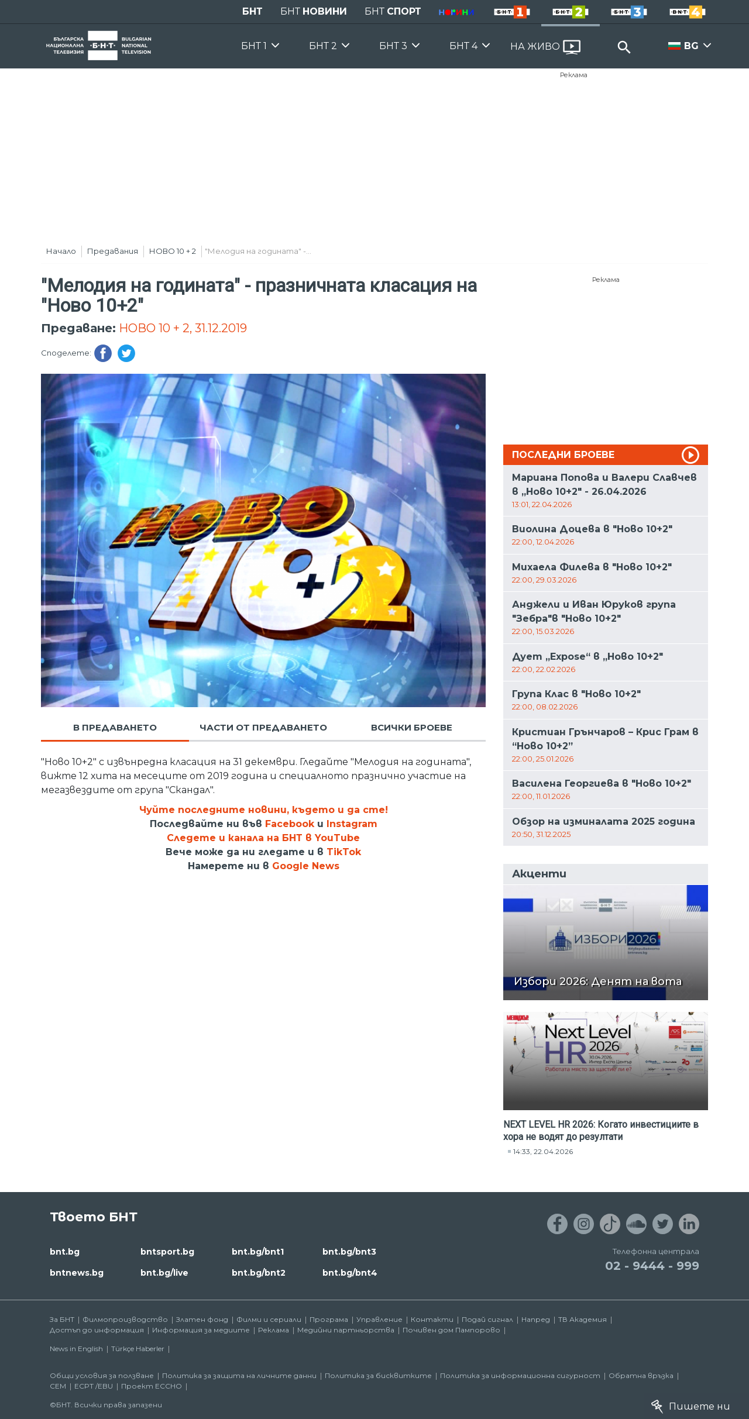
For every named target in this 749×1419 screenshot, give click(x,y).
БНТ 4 (463, 45)
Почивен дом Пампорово (451, 1329)
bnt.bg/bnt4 (349, 1273)
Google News (305, 866)
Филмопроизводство (125, 1319)
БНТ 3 (393, 45)
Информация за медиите (201, 1329)
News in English (76, 1348)
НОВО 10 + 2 (172, 251)
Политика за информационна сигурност (520, 1375)
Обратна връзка (641, 1375)
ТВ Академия (582, 1319)
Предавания (112, 251)
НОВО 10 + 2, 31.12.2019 (183, 328)
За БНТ (62, 1319)
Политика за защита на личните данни (239, 1375)
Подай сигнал (487, 1319)
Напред (535, 1319)
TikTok (344, 851)
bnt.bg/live (164, 1273)
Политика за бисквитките (378, 1375)
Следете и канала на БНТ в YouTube (263, 837)
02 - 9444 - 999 (652, 1266)
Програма (329, 1319)
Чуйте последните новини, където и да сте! (263, 809)
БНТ (252, 11)
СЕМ (58, 1386)
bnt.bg (65, 1251)
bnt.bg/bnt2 (259, 1273)
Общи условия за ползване (102, 1375)
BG (691, 45)
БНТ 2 (323, 45)
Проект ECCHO (151, 1386)
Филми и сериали (268, 1319)
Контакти (432, 1319)
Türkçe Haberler (137, 1348)
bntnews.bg (77, 1273)
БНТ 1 (254, 45)
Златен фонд (202, 1319)
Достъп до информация (97, 1329)
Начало (61, 251)
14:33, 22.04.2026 (543, 1151)
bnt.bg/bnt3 (349, 1251)
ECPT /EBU (93, 1386)
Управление (379, 1319)
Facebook (289, 823)
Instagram (352, 823)
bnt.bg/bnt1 (258, 1251)
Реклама (573, 75)
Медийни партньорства (345, 1329)
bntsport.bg (167, 1251)
